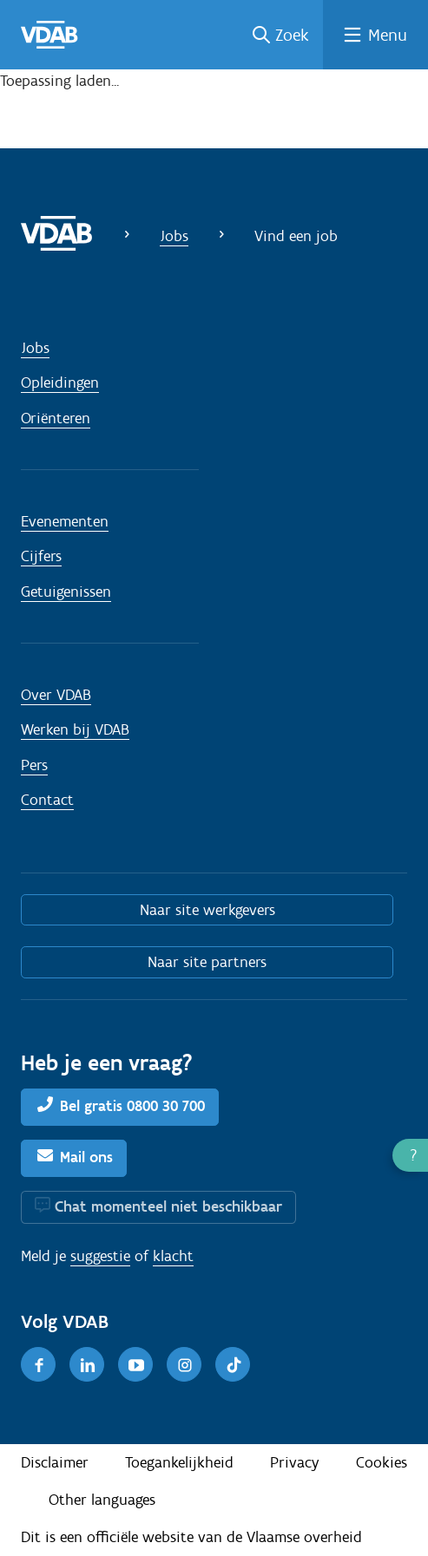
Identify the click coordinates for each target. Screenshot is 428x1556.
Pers (34, 765)
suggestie (100, 1255)
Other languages (102, 1499)
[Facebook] (38, 1364)
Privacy (294, 1462)
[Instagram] (184, 1364)
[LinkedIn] (86, 1364)
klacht (173, 1255)
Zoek (292, 34)
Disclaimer (55, 1462)
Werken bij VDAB (75, 729)
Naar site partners (207, 961)
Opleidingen (60, 382)
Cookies (381, 1462)
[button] (410, 1155)
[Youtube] (135, 1364)
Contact (47, 799)
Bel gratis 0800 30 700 (132, 1105)
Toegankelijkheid (179, 1462)
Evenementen (65, 521)
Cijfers (41, 556)
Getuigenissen (66, 591)
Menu (387, 34)
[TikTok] (232, 1364)
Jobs (174, 235)
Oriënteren (55, 418)
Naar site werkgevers (207, 909)
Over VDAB (56, 694)
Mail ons (86, 1157)
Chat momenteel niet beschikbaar (168, 1206)
